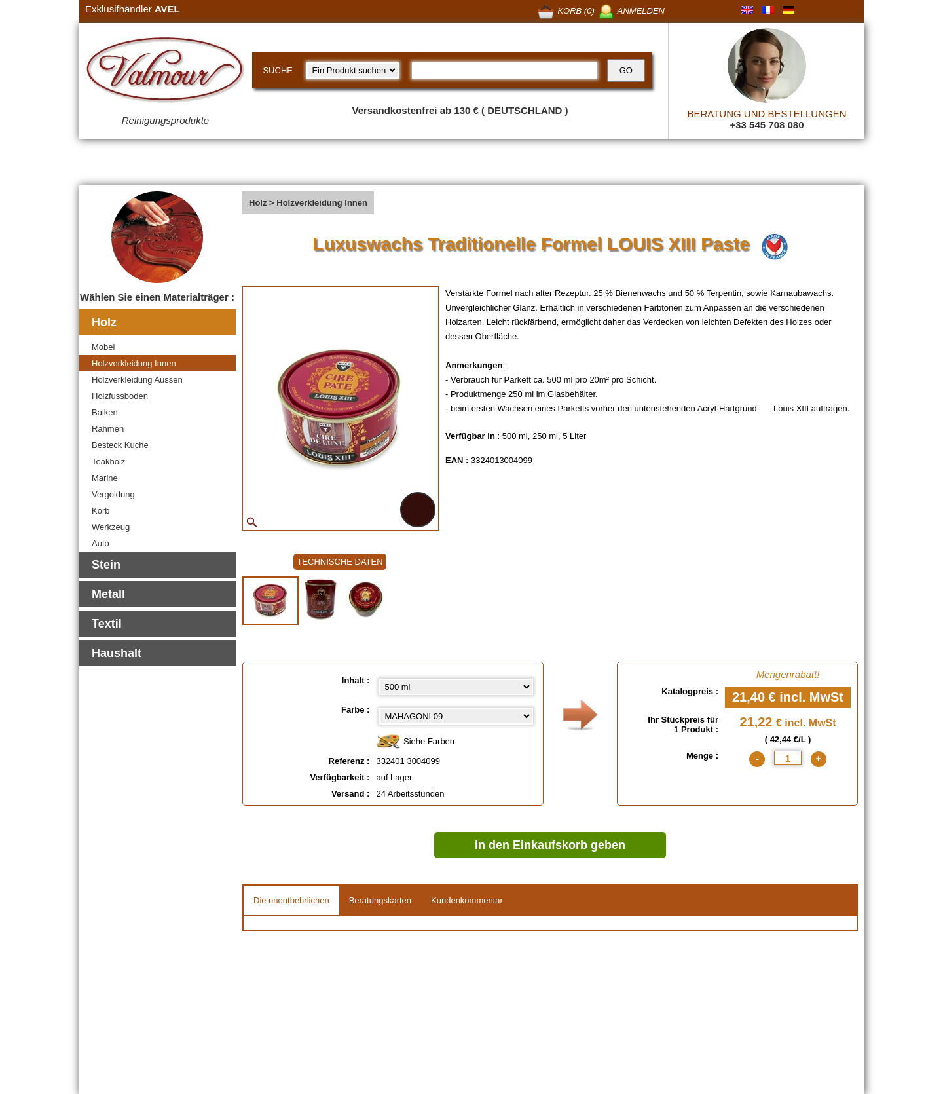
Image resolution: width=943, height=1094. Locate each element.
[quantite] (788, 758)
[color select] (456, 716)
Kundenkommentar (467, 900)
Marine (105, 478)
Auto (100, 543)
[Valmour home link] (165, 72)
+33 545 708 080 (767, 124)
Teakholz (108, 461)
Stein (106, 564)
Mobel (103, 347)
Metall (108, 594)
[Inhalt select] (456, 687)
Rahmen (108, 429)
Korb (100, 511)
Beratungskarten (380, 900)
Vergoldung (113, 494)
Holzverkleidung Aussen (137, 380)
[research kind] (352, 70)
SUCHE (278, 70)
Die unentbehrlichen (291, 900)
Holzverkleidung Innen (134, 363)
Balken (105, 412)
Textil (107, 623)
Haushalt (116, 653)
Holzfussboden (120, 396)
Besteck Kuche (120, 445)
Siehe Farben (415, 741)
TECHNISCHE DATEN (339, 562)
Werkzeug (111, 527)
